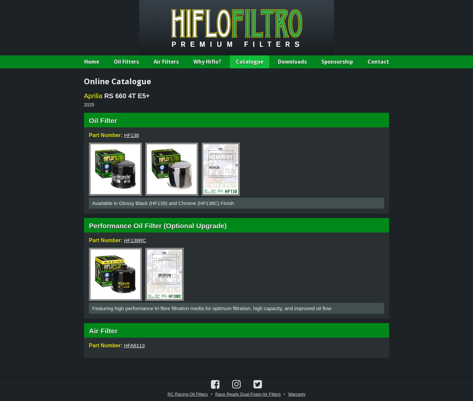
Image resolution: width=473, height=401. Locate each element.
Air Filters (166, 62)
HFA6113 (134, 345)
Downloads (292, 62)
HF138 (131, 135)
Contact (378, 62)
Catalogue (249, 62)
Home (91, 62)
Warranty (296, 394)
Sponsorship (337, 62)
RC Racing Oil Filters (188, 394)
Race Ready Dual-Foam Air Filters (248, 394)
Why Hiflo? (207, 62)
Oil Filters (126, 62)
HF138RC (135, 240)
